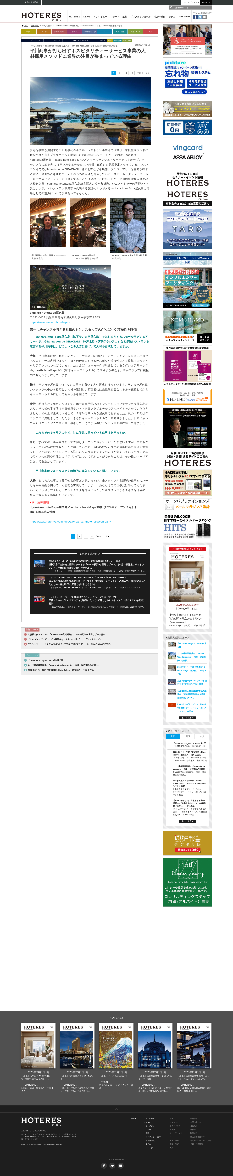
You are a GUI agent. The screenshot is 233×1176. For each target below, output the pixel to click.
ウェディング (59, 32)
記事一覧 (35, 26)
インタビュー (100, 16)
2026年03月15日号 (38, 1072)
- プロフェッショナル (153, 1137)
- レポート (148, 1129)
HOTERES (74, 16)
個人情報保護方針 (197, 1137)
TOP (26, 26)
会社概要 (193, 1126)
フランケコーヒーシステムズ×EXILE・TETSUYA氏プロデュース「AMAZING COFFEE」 (88, 577)
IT (105, 32)
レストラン (44, 32)
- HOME (133, 1118)
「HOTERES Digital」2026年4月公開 (45, 660)
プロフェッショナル (140, 16)
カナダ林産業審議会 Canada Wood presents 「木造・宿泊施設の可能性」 (64, 665)
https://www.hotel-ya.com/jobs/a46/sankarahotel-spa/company (70, 521)
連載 (124, 16)
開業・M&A (135, 32)
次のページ (142, 73)
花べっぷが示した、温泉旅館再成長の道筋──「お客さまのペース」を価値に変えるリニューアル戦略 (190, 803)
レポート (114, 16)
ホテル (172, 16)
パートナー (184, 16)
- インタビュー (150, 1126)
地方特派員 (159, 16)
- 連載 (146, 1133)
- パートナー (149, 1148)
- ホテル (147, 1144)
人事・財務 (120, 32)
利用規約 (193, 1133)
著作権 (193, 1129)
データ (74, 32)
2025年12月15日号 (155, 1072)
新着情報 (193, 1118)
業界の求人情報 (31, 2)
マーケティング (89, 32)
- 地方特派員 (149, 1140)
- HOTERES (149, 1118)
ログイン (206, 2)
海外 (150, 32)
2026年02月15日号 (77, 1072)
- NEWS (147, 1122)
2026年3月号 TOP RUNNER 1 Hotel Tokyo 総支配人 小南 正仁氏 (61, 670)
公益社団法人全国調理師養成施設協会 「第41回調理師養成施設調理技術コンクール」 (191, 694)
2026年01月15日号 (116, 1072)
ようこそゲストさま (191, 2)
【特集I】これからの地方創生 (113, 1076)
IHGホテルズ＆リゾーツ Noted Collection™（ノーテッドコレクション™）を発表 (191, 708)
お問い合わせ (195, 1122)
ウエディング (175, 1126)
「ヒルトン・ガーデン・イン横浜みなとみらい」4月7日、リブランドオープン (83, 597)
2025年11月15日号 (194, 1072)
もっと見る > (187, 718)
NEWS (86, 16)
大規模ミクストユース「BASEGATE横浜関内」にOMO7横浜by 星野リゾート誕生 (84, 561)
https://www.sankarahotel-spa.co (51, 322)
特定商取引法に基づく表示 (201, 1140)
